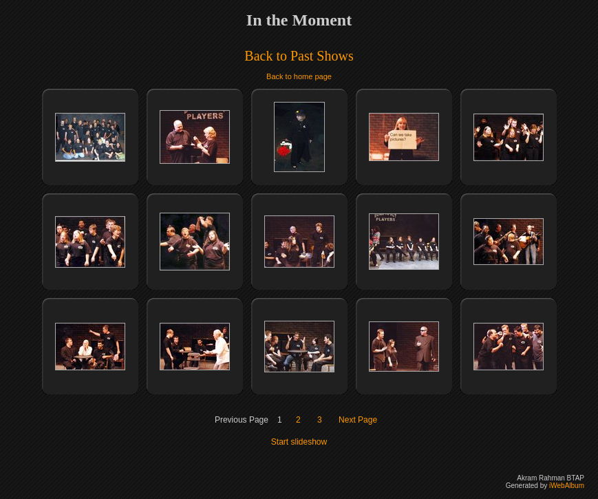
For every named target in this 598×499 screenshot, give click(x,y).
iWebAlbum (566, 485)
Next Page (358, 420)
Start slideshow (299, 442)
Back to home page (299, 76)
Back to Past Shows (298, 55)
